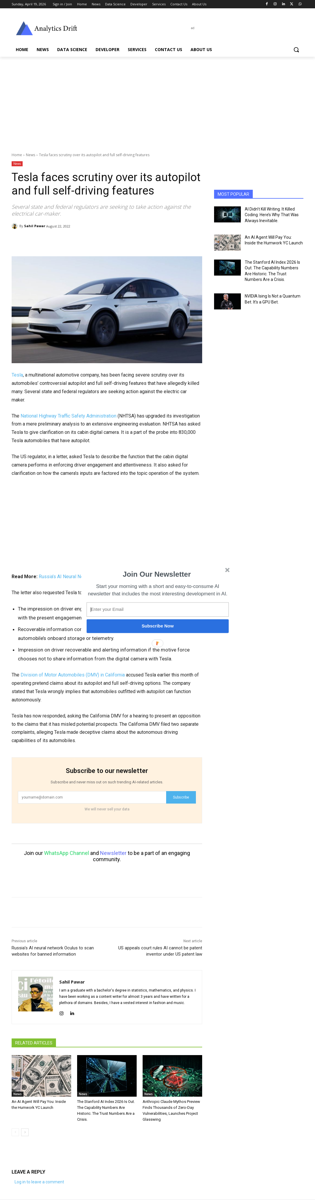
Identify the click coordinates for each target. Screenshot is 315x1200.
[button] (157, 574)
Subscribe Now (158, 626)
